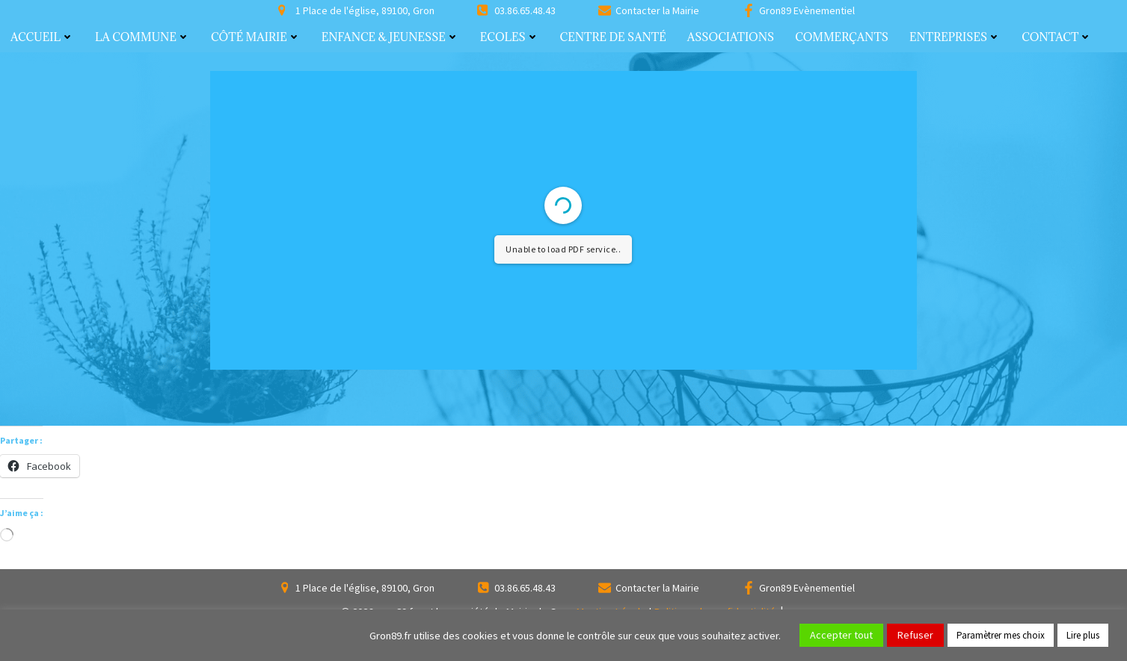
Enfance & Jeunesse (390, 37)
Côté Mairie (256, 37)
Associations (730, 37)
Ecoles (509, 37)
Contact (1057, 37)
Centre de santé (613, 37)
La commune (142, 37)
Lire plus (1082, 635)
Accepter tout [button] (841, 635)
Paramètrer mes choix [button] (1000, 635)
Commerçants (841, 37)
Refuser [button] (915, 635)
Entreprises (955, 37)
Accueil (42, 37)
